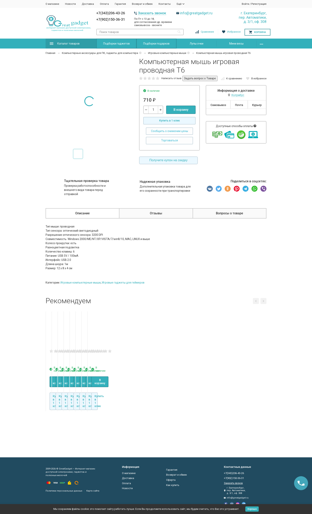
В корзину (181, 110)
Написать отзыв (171, 78)
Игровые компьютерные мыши (167, 52)
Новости (70, 3)
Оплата (104, 3)
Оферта (171, 479)
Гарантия (120, 3)
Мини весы (236, 43)
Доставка (88, 3)
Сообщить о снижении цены (169, 131)
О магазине (52, 3)
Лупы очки (196, 43)
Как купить (172, 485)
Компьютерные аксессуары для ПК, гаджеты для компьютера (100, 52)
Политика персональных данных (64, 491)
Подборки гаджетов (116, 43)
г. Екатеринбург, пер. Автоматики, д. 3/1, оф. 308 (252, 17)
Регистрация (258, 3)
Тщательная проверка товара (86, 181)
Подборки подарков (156, 43)
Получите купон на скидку (168, 160)
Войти (245, 3)
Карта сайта (92, 491)
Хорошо (252, 508)
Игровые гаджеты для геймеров (123, 282)
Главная (50, 52)
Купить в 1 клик (169, 120)
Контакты (165, 3)
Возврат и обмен (142, 3)
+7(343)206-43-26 (110, 13)
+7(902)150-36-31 (110, 19)
